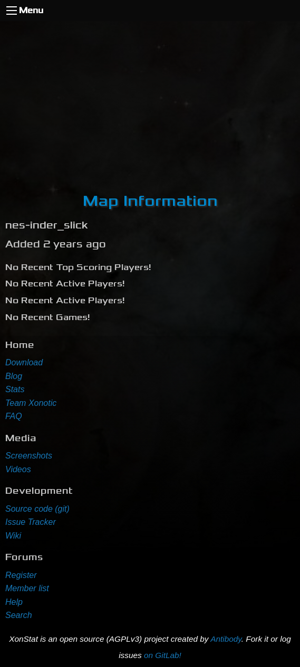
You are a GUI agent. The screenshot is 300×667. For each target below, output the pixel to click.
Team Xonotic (30, 403)
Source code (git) (37, 508)
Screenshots (28, 455)
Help (14, 602)
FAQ (13, 416)
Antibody (225, 638)
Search (18, 615)
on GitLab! (162, 655)
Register (21, 575)
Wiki (13, 535)
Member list (27, 588)
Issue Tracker (30, 521)
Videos (18, 469)
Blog (13, 376)
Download (24, 362)
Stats (14, 389)
